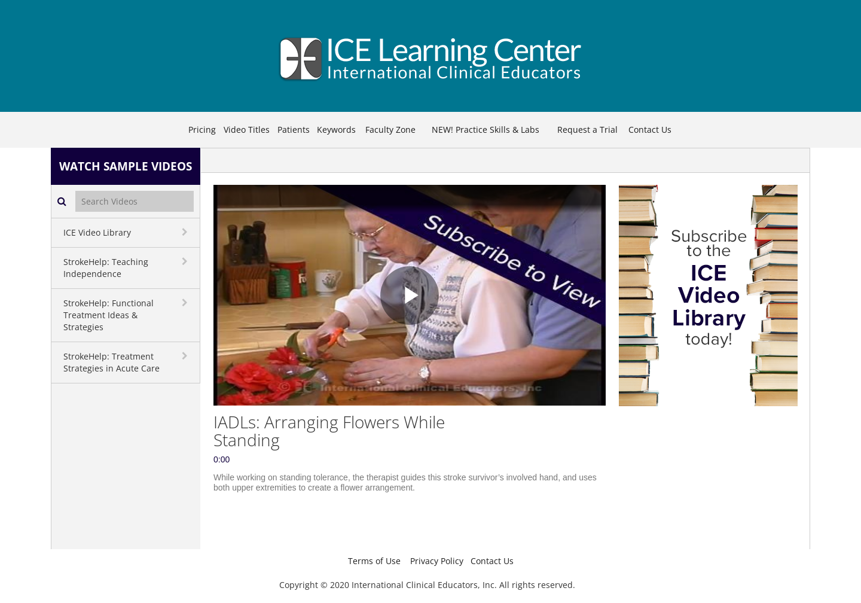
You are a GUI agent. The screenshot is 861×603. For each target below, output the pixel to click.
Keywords (336, 129)
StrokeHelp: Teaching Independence (105, 267)
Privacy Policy (436, 561)
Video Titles (247, 129)
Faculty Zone (390, 129)
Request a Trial (587, 129)
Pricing (202, 129)
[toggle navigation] (186, 232)
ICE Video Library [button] (97, 232)
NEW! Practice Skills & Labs (485, 129)
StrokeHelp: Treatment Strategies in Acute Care (111, 362)
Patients (293, 129)
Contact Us (649, 129)
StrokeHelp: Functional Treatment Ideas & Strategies (108, 315)
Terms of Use (374, 561)
